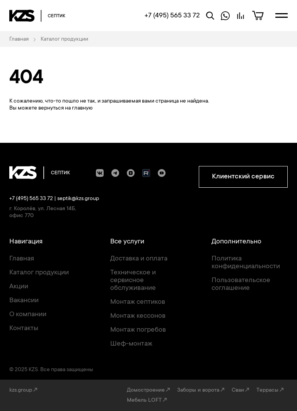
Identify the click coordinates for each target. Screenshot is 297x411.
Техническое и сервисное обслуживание (133, 280)
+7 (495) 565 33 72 (31, 199)
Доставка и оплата (138, 259)
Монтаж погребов (138, 330)
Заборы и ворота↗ (201, 390)
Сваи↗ (241, 390)
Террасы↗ (270, 390)
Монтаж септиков (137, 302)
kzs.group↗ (23, 390)
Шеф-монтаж (131, 344)
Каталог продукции (39, 273)
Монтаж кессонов (138, 316)
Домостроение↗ (149, 390)
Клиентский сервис (243, 177)
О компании (27, 315)
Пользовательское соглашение (241, 284)
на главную (78, 108)
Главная (21, 259)
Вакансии (24, 301)
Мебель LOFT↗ (147, 400)
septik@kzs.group (78, 199)
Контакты (23, 328)
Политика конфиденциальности (246, 263)
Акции (18, 287)
